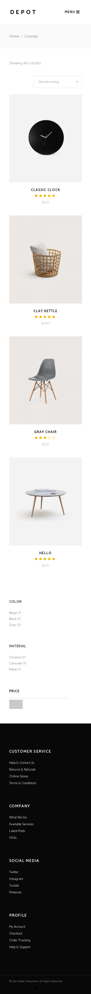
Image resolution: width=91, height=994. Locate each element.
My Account (17, 927)
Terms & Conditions (22, 783)
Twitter (14, 872)
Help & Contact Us (21, 763)
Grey (12, 625)
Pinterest (15, 892)
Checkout (15, 933)
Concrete (15, 663)
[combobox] (57, 82)
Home (14, 36)
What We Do (18, 817)
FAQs (13, 838)
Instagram (16, 879)
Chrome (15, 657)
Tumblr (14, 886)
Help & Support (19, 947)
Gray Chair (45, 432)
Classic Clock (45, 190)
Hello (45, 553)
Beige (13, 613)
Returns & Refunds (22, 770)
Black (13, 619)
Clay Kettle (45, 311)
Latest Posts (17, 831)
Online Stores (18, 776)
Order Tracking (19, 940)
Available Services (21, 824)
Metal (13, 669)
